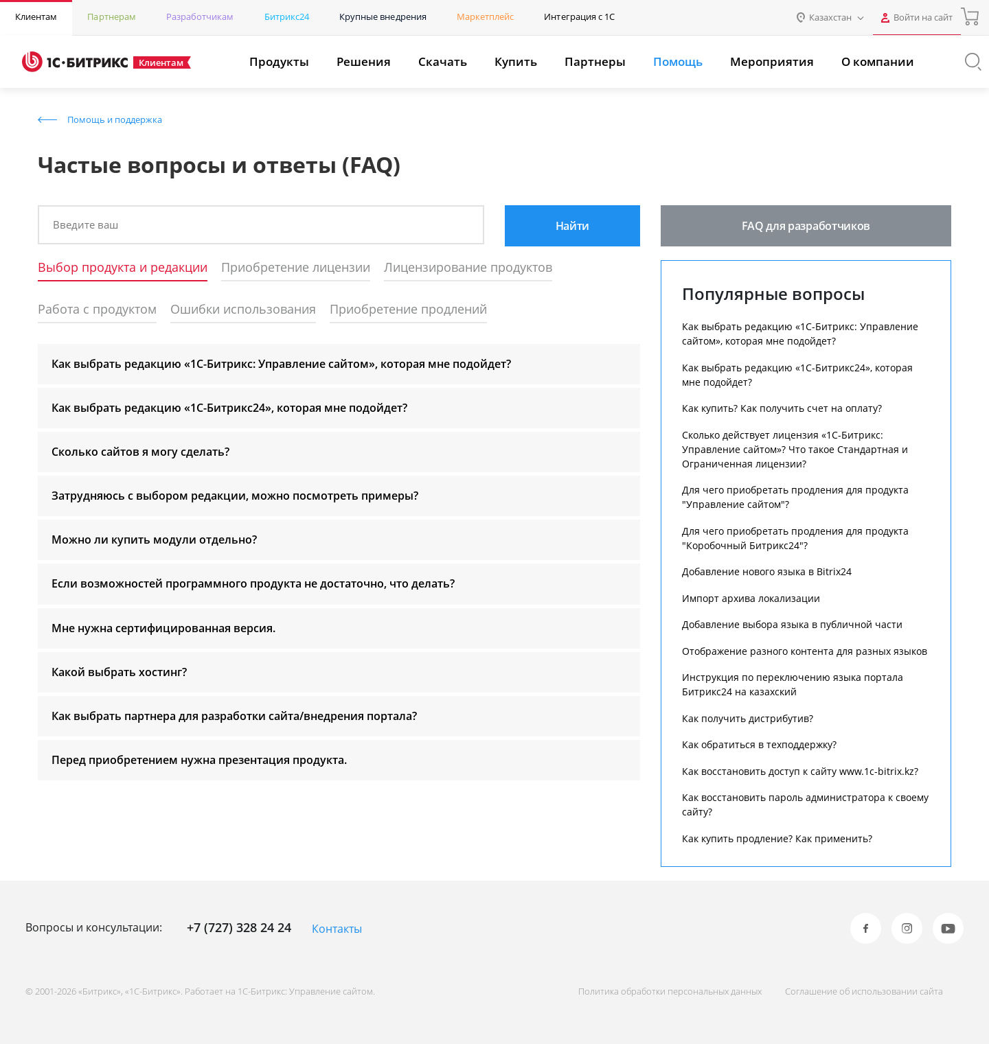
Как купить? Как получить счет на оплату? (782, 408)
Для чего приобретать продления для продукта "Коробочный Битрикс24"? (795, 538)
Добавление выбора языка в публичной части (792, 624)
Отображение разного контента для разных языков (804, 651)
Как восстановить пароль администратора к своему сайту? (805, 804)
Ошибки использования (243, 309)
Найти (572, 225)
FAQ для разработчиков (806, 225)
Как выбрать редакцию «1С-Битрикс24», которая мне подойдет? (797, 374)
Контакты (337, 928)
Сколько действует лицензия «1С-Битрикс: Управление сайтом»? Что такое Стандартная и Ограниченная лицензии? (795, 449)
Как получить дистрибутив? (747, 718)
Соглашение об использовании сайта (864, 991)
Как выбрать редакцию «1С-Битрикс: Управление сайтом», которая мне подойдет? (800, 333)
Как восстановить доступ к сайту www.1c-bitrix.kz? (800, 771)
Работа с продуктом (97, 309)
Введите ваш (85, 224)
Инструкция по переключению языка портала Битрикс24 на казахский (792, 684)
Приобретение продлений (408, 309)
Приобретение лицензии (295, 267)
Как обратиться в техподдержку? (759, 744)
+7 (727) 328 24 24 (239, 927)
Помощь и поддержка (114, 119)
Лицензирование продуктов (468, 267)
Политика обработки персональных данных (670, 991)
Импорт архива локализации (751, 598)
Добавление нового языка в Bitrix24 (767, 571)
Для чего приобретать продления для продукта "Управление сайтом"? (795, 497)
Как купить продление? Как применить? (777, 838)
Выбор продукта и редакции (122, 267)
